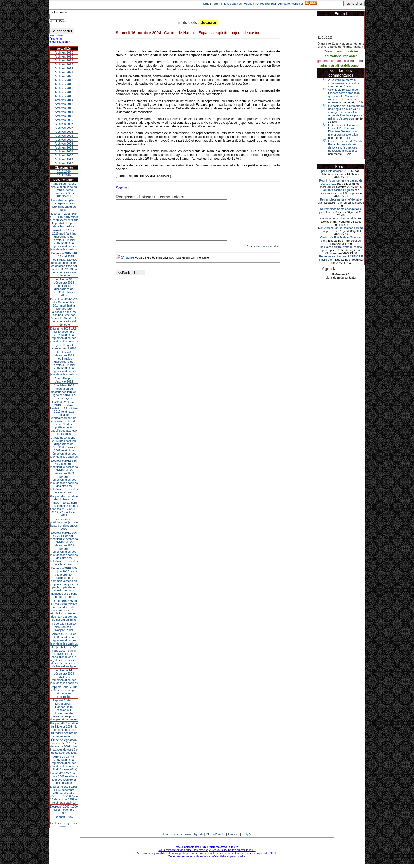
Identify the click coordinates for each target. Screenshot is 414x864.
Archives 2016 (64, 92)
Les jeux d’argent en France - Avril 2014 (64, 346)
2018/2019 (64, 171)
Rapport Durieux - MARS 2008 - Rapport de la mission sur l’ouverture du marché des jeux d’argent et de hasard (64, 710)
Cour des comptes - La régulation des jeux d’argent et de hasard (64, 205)
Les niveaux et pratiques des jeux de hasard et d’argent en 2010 (64, 524)
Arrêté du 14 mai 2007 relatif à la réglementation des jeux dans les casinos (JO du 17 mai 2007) (64, 763)
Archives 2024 (64, 60)
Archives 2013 (64, 104)
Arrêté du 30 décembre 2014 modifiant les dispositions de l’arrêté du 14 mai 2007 (64, 287)
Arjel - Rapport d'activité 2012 (64, 380)
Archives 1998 (64, 163)
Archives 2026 (64, 52)
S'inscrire (127, 265)
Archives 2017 (64, 88)
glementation (326, 61)
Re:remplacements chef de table (341, 199)
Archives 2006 (64, 131)
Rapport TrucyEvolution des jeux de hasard (64, 821)
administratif (329, 66)
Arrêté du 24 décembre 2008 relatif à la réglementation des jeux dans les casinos (64, 677)
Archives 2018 (64, 84)
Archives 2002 (64, 147)
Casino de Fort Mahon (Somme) (340, 237)
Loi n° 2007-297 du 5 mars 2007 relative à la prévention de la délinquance (63, 778)
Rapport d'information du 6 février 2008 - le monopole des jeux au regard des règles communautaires (64, 730)
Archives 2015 (64, 96)
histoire (352, 51)
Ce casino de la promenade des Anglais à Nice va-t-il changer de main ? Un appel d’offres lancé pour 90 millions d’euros (346, 112)
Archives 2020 (64, 76)
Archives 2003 (64, 143)
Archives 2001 (64, 151)
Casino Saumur (335, 51)
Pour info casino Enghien (337, 190)
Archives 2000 (64, 155)
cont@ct (297, 3)
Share (121, 188)
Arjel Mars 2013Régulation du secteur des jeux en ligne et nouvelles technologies (63, 392)
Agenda (249, 3)
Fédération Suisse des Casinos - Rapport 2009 (64, 627)
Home (205, 3)
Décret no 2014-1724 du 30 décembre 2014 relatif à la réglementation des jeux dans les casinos (64, 335)
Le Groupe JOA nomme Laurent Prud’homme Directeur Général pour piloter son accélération (343, 129)
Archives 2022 (64, 68)
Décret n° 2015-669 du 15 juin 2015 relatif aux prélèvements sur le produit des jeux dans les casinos (64, 220)
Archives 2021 (64, 72)
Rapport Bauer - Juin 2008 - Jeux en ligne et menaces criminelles (63, 691)
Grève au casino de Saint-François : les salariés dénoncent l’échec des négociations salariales (345, 146)
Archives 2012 (64, 107)
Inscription (56, 35)
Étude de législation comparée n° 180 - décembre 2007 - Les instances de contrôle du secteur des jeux (64, 746)
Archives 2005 (64, 135)
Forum (216, 3)
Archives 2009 (64, 119)
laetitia (341, 61)
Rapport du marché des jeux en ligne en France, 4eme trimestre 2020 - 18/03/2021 (64, 190)
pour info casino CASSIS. (337, 171)
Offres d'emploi (266, 3)
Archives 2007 (64, 127)
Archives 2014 (64, 100)
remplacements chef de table (337, 218)
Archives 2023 (64, 64)
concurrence (355, 61)
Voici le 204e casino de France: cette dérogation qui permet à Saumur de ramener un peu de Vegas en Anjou (345, 96)
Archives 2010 (64, 115)
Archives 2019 (64, 80)
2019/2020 (64, 175)
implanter (350, 56)
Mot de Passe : (59, 21)
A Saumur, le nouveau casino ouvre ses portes (343, 81)
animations (333, 56)
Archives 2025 (64, 56)
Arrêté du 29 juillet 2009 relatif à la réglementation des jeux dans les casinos (64, 638)
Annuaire (284, 3)
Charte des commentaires (263, 254)
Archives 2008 (64, 123)
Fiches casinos (232, 3)
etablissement (350, 66)
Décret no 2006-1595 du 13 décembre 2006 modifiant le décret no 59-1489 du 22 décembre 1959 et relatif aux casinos (64, 794)
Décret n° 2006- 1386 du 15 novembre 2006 (64, 809)
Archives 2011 (64, 111)
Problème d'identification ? (59, 40)
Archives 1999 (64, 159)
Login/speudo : (58, 12)
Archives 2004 (64, 139)
